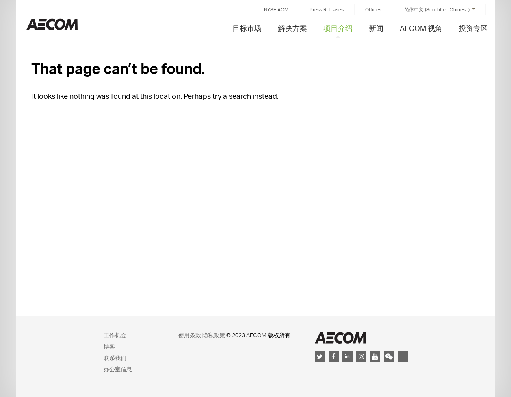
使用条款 (189, 335)
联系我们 (115, 357)
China (52, 24)
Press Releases (327, 10)
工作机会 (115, 335)
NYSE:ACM (276, 10)
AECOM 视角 (421, 28)
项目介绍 (338, 28)
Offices (373, 10)
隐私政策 (213, 335)
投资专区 (473, 28)
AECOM (340, 338)
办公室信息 (118, 369)
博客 (109, 346)
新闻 (376, 28)
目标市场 (247, 28)
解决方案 (292, 28)
